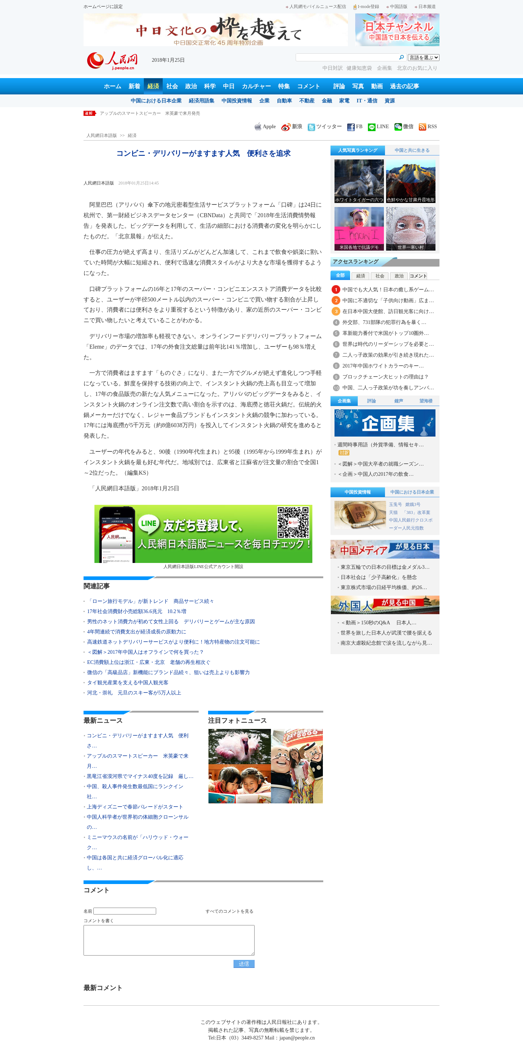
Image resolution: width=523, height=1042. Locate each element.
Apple (265, 126)
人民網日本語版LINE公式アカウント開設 (203, 537)
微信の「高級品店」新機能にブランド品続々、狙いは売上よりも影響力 (168, 672)
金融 (327, 101)
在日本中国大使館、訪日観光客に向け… (388, 311)
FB (354, 126)
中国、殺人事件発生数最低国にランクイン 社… (137, 791)
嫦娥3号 (413, 504)
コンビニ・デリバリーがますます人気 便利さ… (137, 741)
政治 (191, 86)
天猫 (394, 512)
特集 (284, 86)
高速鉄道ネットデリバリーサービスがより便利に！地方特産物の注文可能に (173, 642)
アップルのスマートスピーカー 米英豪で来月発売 (150, 113)
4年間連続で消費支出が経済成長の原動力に (136, 631)
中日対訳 (333, 68)
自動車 (284, 101)
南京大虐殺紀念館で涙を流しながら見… (386, 643)
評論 (339, 86)
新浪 (291, 126)
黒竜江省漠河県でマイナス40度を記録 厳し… (140, 776)
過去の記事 (404, 86)
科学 (210, 86)
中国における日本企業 (156, 101)
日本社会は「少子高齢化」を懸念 (379, 577)
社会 (172, 86)
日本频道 (425, 6)
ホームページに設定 (103, 6)
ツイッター (325, 126)
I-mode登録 (366, 6)
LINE (378, 126)
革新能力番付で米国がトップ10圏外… (385, 333)
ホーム (112, 86)
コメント (308, 86)
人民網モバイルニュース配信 (316, 6)
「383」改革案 (416, 512)
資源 (390, 101)
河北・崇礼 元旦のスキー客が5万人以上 (134, 693)
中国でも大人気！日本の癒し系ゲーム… (388, 289)
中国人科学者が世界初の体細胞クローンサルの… (137, 822)
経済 (153, 86)
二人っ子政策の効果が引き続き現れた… (388, 355)
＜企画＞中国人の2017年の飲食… (375, 474)
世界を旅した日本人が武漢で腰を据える (386, 633)
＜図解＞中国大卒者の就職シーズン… (380, 464)
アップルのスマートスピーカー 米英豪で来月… (137, 761)
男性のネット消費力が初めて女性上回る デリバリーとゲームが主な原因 (171, 621)
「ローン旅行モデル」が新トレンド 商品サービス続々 (150, 601)
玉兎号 (395, 504)
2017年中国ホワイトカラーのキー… (383, 366)
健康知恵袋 (359, 68)
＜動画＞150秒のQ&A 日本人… (379, 622)
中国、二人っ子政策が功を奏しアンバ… (388, 387)
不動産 (307, 101)
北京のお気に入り (417, 68)
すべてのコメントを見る (230, 911)
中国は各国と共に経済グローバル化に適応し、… (135, 863)
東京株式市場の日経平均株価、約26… (384, 587)
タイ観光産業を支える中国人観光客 (128, 682)
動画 (377, 86)
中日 (229, 86)
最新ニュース (103, 720)
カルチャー (256, 86)
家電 (344, 101)
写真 (358, 86)
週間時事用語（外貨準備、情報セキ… (380, 448)
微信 (403, 126)
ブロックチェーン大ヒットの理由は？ (388, 377)
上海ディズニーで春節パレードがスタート (135, 807)
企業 (264, 101)
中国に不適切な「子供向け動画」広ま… (388, 300)
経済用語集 (201, 101)
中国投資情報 (237, 101)
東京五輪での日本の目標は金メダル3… (385, 567)
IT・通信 (367, 101)
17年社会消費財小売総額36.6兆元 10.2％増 (136, 611)
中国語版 (397, 6)
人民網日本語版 (101, 135)
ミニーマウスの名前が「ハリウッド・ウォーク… (137, 842)
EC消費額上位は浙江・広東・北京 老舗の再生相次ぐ (149, 662)
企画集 (385, 68)
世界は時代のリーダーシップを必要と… (388, 344)
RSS (428, 126)
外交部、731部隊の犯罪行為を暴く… (384, 322)
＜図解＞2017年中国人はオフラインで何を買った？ (145, 652)
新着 (134, 86)
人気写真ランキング (357, 150)
